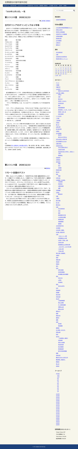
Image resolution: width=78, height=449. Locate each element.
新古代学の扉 (13, 5)
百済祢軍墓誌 (61, 272)
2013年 (58, 412)
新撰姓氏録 (61, 219)
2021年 (58, 399)
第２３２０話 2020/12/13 (17, 17)
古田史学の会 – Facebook (32, 5)
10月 (58, 377)
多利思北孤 (61, 103)
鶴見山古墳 (61, 309)
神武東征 (60, 184)
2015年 (58, 408)
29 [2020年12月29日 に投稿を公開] (61, 73)
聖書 (57, 313)
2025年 (58, 373)
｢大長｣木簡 (61, 249)
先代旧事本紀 (59, 52)
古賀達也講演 (59, 36)
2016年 (58, 407)
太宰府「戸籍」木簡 (63, 240)
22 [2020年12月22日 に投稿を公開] (61, 72)
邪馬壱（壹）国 (62, 112)
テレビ (57, 83)
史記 (59, 211)
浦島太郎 (58, 259)
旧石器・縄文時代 (60, 232)
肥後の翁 (58, 315)
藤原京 (57, 318)
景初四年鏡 (61, 344)
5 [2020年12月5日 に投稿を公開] (70, 67)
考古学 (57, 299)
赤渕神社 (60, 282)
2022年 (58, 397)
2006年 (58, 423)
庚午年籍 (58, 200)
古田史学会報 (61, 149)
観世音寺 (60, 194)
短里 (59, 163)
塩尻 (59, 213)
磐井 (59, 105)
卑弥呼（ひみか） (62, 101)
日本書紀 (58, 228)
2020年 (58, 400)
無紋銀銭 (60, 326)
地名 (57, 174)
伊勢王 (59, 94)
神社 (57, 276)
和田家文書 (58, 38)
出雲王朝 (58, 127)
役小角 (57, 203)
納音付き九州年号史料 (63, 91)
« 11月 (56, 75)
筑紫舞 (57, 292)
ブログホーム (6, 5)
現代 (57, 266)
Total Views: (59, 436)
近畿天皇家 (61, 186)
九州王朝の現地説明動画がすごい (64, 27)
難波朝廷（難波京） (44, 5)
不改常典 (60, 182)
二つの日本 (58, 116)
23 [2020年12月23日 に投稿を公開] (63, 72)
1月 (58, 391)
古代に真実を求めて (63, 147)
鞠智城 (57, 362)
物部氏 (57, 264)
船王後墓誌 (61, 347)
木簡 (57, 234)
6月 (58, 383)
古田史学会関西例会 (61, 19)
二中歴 (57, 118)
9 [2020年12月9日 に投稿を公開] (63, 68)
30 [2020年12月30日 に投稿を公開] (63, 73)
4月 (58, 386)
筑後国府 (58, 290)
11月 (58, 375)
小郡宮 (57, 198)
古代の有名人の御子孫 (61, 139)
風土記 (57, 364)
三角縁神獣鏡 (61, 300)
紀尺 (59, 165)
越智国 (57, 328)
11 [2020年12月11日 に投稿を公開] (68, 68)
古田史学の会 (59, 146)
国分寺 (60, 5)
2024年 (58, 394)
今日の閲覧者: (59, 434)
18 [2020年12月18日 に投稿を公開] (68, 70)
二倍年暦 (43, 20)
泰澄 (57, 257)
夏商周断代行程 (62, 215)
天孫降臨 (58, 190)
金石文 (57, 336)
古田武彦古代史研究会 (61, 56)
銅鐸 (57, 353)
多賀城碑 (60, 340)
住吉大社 (60, 278)
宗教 (57, 196)
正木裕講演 (58, 40)
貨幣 (57, 322)
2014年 (58, 410)
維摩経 (59, 223)
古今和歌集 (58, 133)
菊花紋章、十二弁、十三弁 (64, 110)
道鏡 (59, 188)
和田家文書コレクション (62, 59)
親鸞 (57, 320)
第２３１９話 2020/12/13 (17, 164)
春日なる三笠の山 (62, 137)
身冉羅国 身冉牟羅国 (63, 274)
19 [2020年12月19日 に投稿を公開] (70, 70)
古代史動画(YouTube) (61, 141)
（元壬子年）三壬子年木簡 (64, 247)
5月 (58, 385)
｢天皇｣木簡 (61, 251)
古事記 (57, 131)
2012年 (58, 413)
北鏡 (57, 54)
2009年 (58, 418)
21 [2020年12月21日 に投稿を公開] (58, 72)
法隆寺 (57, 255)
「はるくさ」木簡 (62, 236)
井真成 (57, 122)
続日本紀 (58, 294)
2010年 (58, 416)
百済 (57, 268)
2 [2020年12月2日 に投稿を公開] (63, 67)
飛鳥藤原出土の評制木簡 (64, 244)
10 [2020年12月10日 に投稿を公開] (65, 68)
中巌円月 (58, 87)
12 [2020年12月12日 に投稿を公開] (70, 68)
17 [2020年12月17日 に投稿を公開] (65, 70)
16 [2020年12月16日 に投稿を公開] (63, 70)
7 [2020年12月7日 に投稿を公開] (58, 68)
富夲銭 (59, 323)
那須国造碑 (61, 349)
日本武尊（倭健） (60, 230)
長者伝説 (58, 355)
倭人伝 (57, 125)
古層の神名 (58, 143)
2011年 (58, 415)
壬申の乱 (58, 178)
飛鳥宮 (57, 366)
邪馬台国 (58, 332)
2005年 (58, 424)
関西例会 (48, 168)
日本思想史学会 (60, 226)
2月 (58, 389)
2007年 (58, 421)
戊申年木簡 (61, 242)
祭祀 (57, 284)
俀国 (59, 97)
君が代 (59, 135)
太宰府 (57, 192)
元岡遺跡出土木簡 (62, 238)
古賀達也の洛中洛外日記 (16, 2)
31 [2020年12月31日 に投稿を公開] (65, 73)
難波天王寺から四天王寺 (62, 357)
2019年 (58, 402)
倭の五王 (60, 99)
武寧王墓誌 (61, 270)
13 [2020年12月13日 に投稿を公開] (56, 70)
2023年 (58, 395)
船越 (59, 176)
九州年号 (58, 89)
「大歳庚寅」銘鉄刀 (63, 338)
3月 (58, 388)
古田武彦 (58, 157)
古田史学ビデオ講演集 (61, 34)
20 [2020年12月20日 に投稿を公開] (56, 72)
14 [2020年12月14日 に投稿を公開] (58, 70)
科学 (57, 288)
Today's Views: (60, 432)
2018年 (58, 403)
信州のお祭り (61, 286)
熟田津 (57, 262)
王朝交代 (58, 43)
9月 (58, 378)
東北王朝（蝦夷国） (61, 253)
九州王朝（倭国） (60, 93)
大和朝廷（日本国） (61, 180)
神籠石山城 (61, 307)
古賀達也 (48, 20)
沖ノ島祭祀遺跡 (62, 305)
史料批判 (58, 162)
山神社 (59, 280)
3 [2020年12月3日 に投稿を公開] (65, 67)
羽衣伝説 (58, 297)
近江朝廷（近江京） (53, 5)
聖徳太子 (58, 45)
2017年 (58, 405)
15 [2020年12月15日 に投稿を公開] (61, 70)
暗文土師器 (61, 302)
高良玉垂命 (61, 114)
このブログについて (22, 5)
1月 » (60, 75)
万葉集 (57, 85)
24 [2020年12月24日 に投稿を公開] (65, 72)
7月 (58, 381)
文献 (57, 207)
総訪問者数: (59, 438)
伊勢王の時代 (59, 30)
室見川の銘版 (61, 342)
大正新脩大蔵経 (62, 217)
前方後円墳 (58, 129)
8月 (58, 380)
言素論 (64, 5)
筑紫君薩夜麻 (61, 107)
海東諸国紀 (61, 221)
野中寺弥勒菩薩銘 (62, 351)
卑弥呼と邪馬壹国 (60, 32)
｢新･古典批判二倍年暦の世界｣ (19, 145)
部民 (57, 334)
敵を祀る (58, 205)
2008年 (58, 420)
